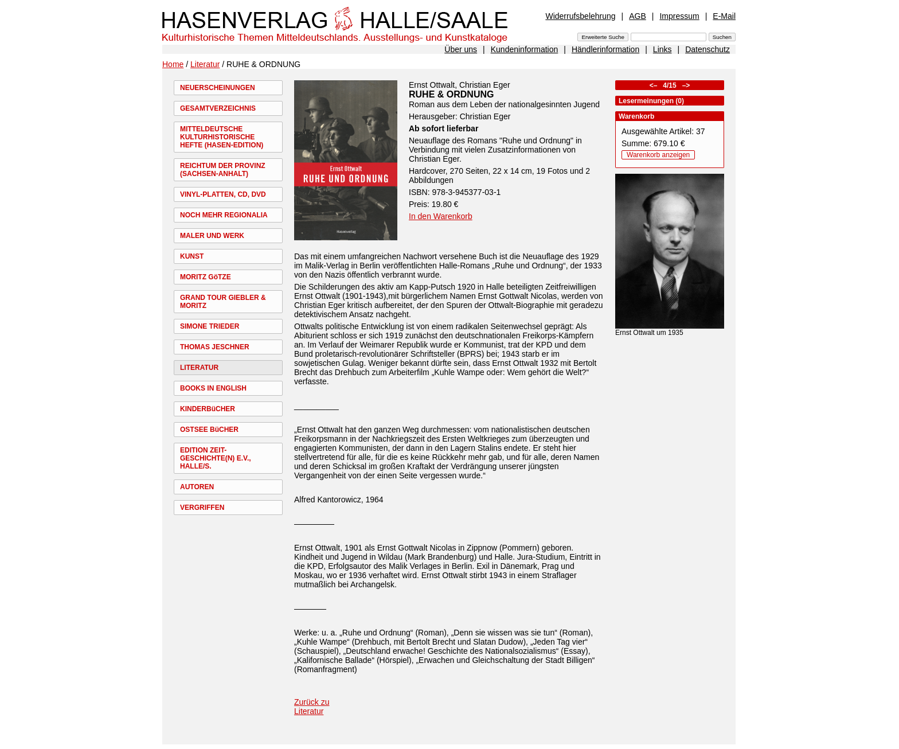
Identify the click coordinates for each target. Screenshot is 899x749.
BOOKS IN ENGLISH (213, 388)
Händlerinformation (605, 49)
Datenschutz (707, 49)
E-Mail (724, 16)
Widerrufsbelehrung (580, 16)
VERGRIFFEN (202, 508)
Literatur (205, 64)
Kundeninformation (524, 49)
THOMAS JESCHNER (214, 347)
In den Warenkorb (440, 216)
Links (662, 49)
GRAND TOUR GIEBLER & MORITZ (223, 302)
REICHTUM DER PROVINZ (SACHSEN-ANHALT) (222, 170)
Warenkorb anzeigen (658, 155)
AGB (637, 16)
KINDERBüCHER (207, 409)
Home (172, 64)
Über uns (460, 49)
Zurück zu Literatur (311, 706)
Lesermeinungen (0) (651, 101)
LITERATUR (199, 368)
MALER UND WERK (212, 236)
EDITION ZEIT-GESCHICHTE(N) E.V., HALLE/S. (215, 458)
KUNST (192, 256)
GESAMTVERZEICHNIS (218, 108)
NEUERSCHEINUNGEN (217, 88)
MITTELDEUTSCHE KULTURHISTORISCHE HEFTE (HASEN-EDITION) (221, 137)
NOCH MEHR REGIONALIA (224, 215)
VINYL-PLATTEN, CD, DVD (223, 194)
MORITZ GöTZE (205, 277)
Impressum (679, 16)
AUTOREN (197, 487)
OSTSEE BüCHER (209, 430)
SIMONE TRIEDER (209, 326)
